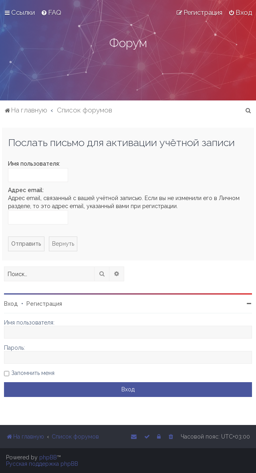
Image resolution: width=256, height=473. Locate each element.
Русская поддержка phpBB (42, 464)
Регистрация (44, 304)
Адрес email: (26, 190)
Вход (11, 304)
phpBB (48, 457)
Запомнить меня (32, 373)
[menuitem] (51, 12)
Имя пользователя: (34, 163)
